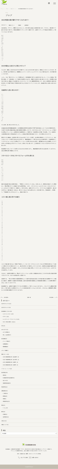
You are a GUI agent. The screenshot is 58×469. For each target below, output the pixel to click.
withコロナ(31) (4, 329)
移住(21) (3, 405)
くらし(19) (5, 408)
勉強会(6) (5, 396)
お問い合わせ (35, 457)
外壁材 (19, 25)
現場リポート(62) (5, 354)
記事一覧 (29, 297)
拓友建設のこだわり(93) (6, 311)
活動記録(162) (4, 391)
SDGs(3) (3, 326)
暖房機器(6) (5, 346)
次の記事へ (50, 297)
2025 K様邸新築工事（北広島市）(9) (11, 357)
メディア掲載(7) (4, 350)
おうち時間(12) (6, 332)
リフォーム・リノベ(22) (6, 369)
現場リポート (11, 25)
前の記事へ (8, 297)
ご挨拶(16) (5, 393)
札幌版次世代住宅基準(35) (8, 378)
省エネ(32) (5, 380)
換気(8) (4, 375)
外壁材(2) (5, 414)
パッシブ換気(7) (6, 341)
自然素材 (26, 25)
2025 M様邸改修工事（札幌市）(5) (10, 365)
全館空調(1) (5, 344)
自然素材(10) (6, 417)
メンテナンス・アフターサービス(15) (11, 319)
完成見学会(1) (4, 387)
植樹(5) (4, 399)
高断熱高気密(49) (7, 383)
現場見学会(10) (6, 401)
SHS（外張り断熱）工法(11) (9, 322)
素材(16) (3, 412)
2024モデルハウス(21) (6, 304)
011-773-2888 (24, 457)
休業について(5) (4, 424)
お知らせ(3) (3, 421)
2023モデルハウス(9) (6, 307)
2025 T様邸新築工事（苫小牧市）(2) (11, 359)
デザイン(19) (6, 316)
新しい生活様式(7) (7, 335)
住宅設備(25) (4, 339)
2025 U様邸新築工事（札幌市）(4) (10, 362)
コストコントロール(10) (8, 314)
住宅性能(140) (4, 372)
